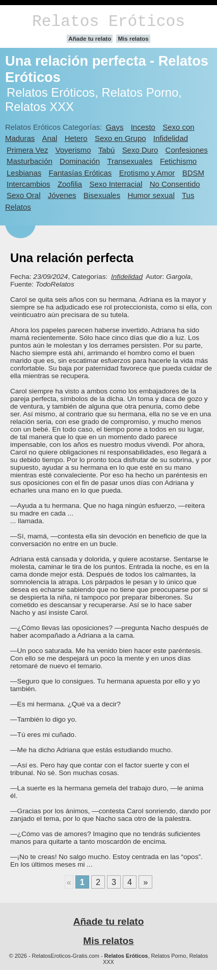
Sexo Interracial (115, 184)
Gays (114, 127)
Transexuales (129, 161)
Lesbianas (24, 172)
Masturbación (29, 161)
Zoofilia (70, 184)
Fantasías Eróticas (80, 172)
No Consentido (175, 184)
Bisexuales (102, 195)
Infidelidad (170, 138)
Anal (50, 138)
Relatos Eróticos (108, 22)
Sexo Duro (140, 150)
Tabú (106, 150)
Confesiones (187, 150)
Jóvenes (62, 195)
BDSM (193, 172)
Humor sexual (150, 195)
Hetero (76, 138)
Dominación (80, 161)
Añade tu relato (89, 39)
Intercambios (28, 184)
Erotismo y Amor (147, 172)
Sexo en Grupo (120, 138)
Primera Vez (27, 150)
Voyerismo (73, 150)
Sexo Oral (24, 195)
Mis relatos (133, 39)
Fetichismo (178, 161)
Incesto (143, 127)
